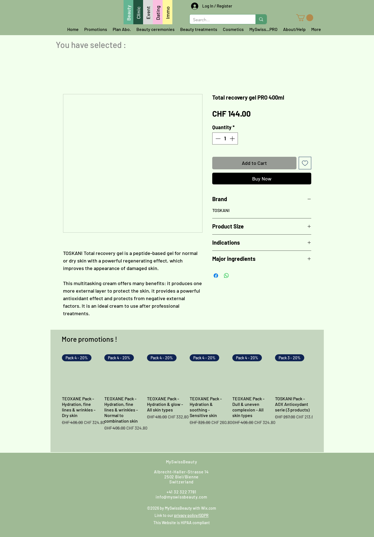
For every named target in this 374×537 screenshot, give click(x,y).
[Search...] (218, 20)
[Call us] (116, 467)
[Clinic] (138, 12)
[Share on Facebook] (216, 275)
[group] (187, 401)
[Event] (148, 12)
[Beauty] (128, 12)
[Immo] (167, 12)
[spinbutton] (225, 138)
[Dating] (158, 12)
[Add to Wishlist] (305, 163)
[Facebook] (221, 468)
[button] (304, 17)
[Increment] (232, 138)
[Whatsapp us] (79, 467)
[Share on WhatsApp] (226, 275)
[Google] (251, 468)
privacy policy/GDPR (191, 515)
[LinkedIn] (296, 468)
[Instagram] (236, 468)
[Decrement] (217, 138)
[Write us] (99, 467)
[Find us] (135, 468)
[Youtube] (266, 468)
